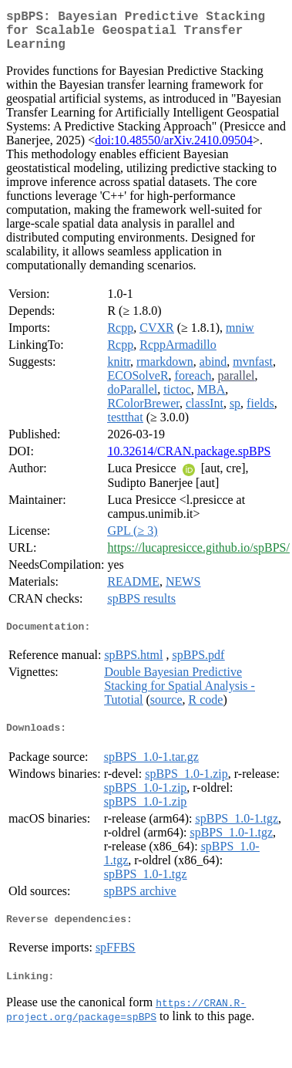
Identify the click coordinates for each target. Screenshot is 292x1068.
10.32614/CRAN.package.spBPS (188, 460)
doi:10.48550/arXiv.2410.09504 (174, 149)
